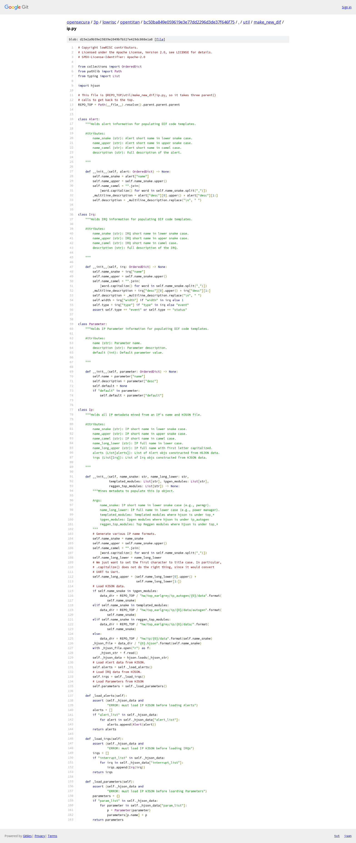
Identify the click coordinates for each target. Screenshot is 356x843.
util (246, 22)
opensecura (78, 22)
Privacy (40, 836)
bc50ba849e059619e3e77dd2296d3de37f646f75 (189, 22)
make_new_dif (267, 22)
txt (337, 836)
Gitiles (27, 836)
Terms (52, 836)
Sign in (346, 7)
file (159, 39)
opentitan (130, 22)
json (347, 836)
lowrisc (109, 22)
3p (96, 22)
